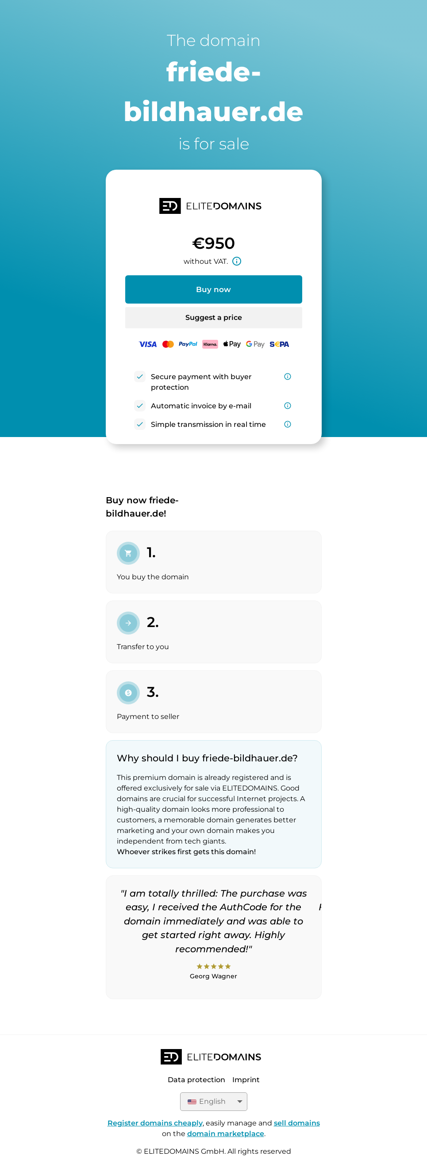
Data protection (196, 1080)
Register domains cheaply (155, 1123)
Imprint (246, 1080)
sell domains (297, 1123)
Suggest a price (213, 317)
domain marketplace (225, 1133)
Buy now (213, 289)
